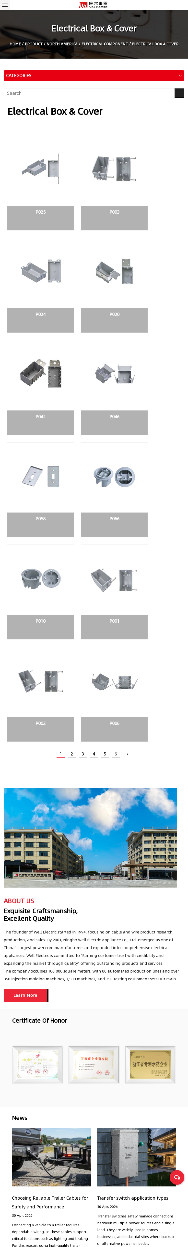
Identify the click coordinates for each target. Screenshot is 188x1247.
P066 (94, 375)
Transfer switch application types (132, 938)
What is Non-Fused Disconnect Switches (142, 1213)
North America (62, 44)
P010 (154, 375)
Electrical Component (105, 44)
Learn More (25, 735)
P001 (34, 463)
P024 (154, 199)
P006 (154, 463)
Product (34, 44)
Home (15, 44)
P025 (34, 199)
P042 (94, 287)
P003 (94, 199)
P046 (154, 287)
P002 (94, 463)
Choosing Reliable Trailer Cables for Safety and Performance (146, 1171)
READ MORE (23, 1001)
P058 (34, 375)
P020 (34, 287)
